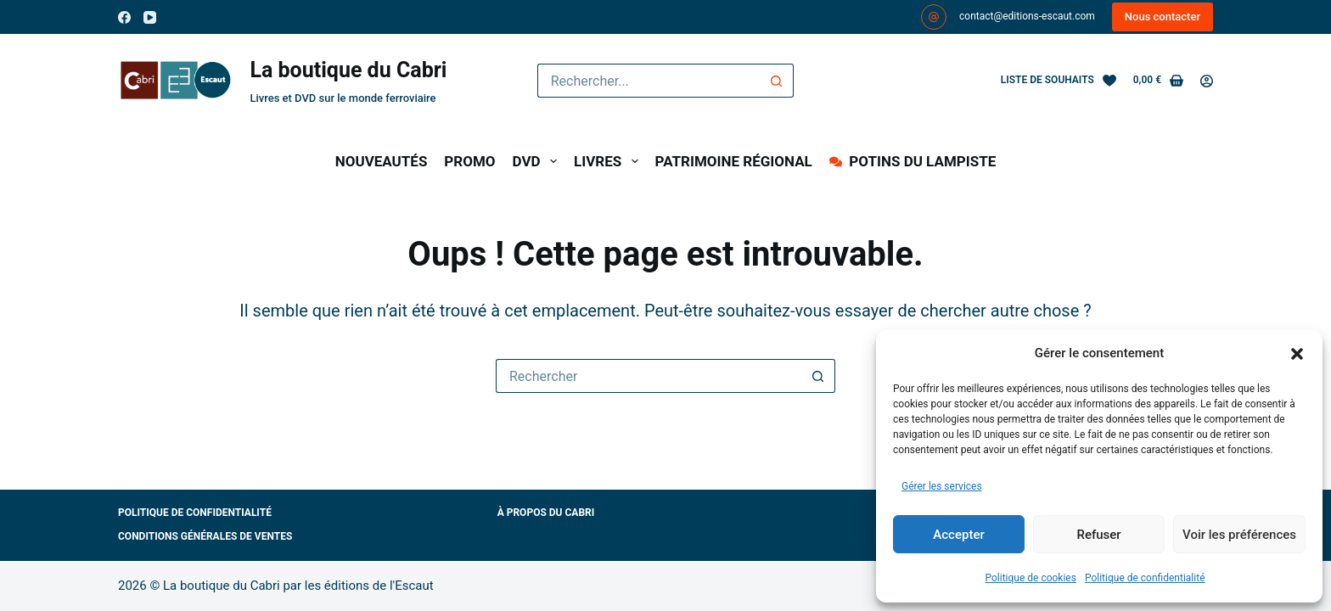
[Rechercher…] (649, 81)
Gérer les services (941, 486)
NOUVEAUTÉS (381, 161)
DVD (538, 161)
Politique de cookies (1031, 578)
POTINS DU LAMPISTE (912, 161)
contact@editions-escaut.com (1027, 16)
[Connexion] (1206, 81)
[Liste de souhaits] (1058, 80)
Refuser (1098, 534)
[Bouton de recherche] (777, 81)
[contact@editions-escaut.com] (933, 17)
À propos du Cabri (546, 513)
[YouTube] (149, 17)
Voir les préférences (1239, 534)
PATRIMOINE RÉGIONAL (733, 161)
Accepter (958, 534)
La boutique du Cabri (348, 70)
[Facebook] (124, 17)
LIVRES (609, 161)
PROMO (469, 161)
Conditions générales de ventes (205, 536)
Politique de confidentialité (1145, 578)
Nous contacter (1162, 16)
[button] (1297, 353)
